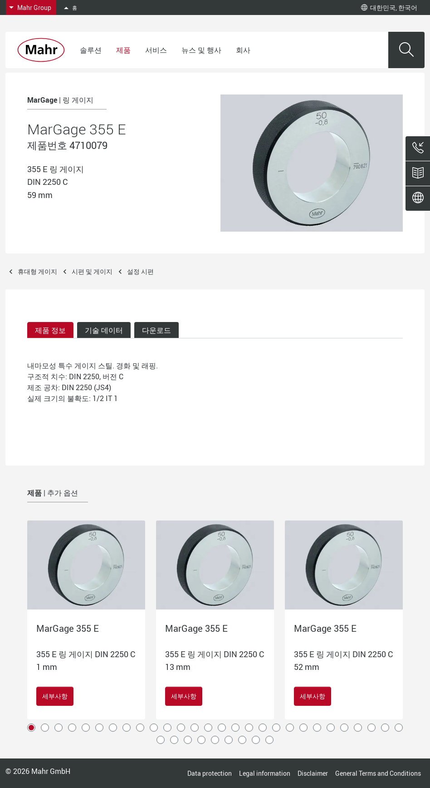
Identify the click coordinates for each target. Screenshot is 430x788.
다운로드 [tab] (156, 330)
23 (330, 727)
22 (317, 727)
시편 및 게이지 (92, 271)
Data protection (209, 773)
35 (242, 740)
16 (235, 727)
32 (201, 740)
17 (249, 727)
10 (153, 727)
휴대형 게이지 (37, 271)
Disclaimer (313, 773)
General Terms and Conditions (378, 773)
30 (174, 740)
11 (167, 727)
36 (256, 740)
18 (262, 727)
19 (276, 727)
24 (344, 727)
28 (398, 727)
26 (371, 727)
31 (188, 740)
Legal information (264, 773)
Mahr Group (34, 7)
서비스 (156, 50)
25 (358, 727)
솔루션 (91, 50)
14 (208, 727)
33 (215, 740)
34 (228, 740)
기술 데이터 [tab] (104, 330)
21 (303, 727)
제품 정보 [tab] (50, 330)
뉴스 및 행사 (201, 50)
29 (160, 740)
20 (290, 727)
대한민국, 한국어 (389, 7)
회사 (243, 50)
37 (269, 740)
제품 (123, 50)
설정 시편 (140, 271)
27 (385, 727)
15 (222, 727)
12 (181, 727)
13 (194, 727)
